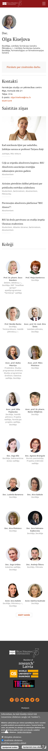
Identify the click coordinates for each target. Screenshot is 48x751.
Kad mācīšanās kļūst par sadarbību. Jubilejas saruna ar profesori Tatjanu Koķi (23, 147)
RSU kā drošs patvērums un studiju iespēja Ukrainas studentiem (23, 221)
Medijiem (25, 708)
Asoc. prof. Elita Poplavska (13, 410)
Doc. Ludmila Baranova (13, 494)
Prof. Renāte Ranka (13, 324)
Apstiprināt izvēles (9, 747)
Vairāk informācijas (24, 732)
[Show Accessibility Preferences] (43, 746)
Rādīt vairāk (24, 615)
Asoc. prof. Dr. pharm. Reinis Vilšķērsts (35, 410)
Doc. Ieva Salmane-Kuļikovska (35, 529)
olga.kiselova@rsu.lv (21, 97)
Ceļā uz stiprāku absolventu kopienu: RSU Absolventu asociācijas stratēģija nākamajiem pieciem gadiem (23, 166)
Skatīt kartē (7, 100)
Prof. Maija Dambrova (35, 277)
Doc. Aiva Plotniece (13, 528)
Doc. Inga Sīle (13, 455)
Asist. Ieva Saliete (13, 600)
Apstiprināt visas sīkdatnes (34, 747)
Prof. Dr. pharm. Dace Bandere (13, 278)
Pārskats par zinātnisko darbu (23, 67)
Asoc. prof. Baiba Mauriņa (13, 364)
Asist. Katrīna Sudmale (35, 600)
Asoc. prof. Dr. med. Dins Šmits (35, 325)
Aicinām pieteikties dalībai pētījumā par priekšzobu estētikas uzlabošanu (22, 185)
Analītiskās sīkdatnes (13, 740)
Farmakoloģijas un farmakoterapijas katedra (23, 51)
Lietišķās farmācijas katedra (27, 48)
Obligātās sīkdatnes (12, 737)
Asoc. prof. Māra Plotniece (35, 364)
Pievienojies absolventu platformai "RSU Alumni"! (22, 205)
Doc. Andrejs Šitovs (35, 564)
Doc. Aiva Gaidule (35, 494)
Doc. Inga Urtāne (12, 564)
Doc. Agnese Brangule (35, 455)
